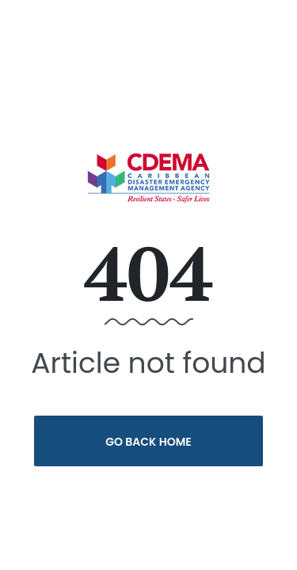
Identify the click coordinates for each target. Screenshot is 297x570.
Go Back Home (148, 442)
